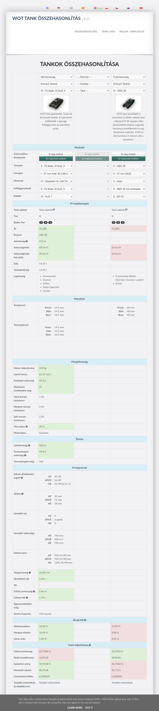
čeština (120, 8)
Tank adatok (47, 209)
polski (109, 8)
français (75, 8)
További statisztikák (49, 682)
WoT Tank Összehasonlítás (51, 18)
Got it (89, 707)
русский (132, 8)
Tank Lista (108, 31)
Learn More (74, 707)
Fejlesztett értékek (56, 158)
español (87, 8)
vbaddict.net (23, 686)
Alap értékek (56, 154)
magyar (98, 8)
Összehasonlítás (86, 31)
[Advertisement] (79, 46)
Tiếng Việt (146, 8)
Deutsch (62, 8)
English (50, 8)
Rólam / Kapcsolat (132, 31)
